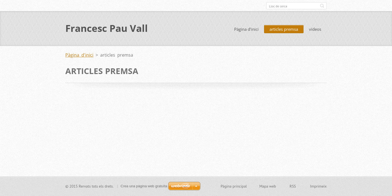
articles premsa (284, 29)
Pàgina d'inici (246, 29)
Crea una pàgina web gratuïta (144, 186)
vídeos (315, 29)
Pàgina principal (233, 186)
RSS (293, 186)
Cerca (322, 6)
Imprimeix (318, 186)
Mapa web (267, 186)
